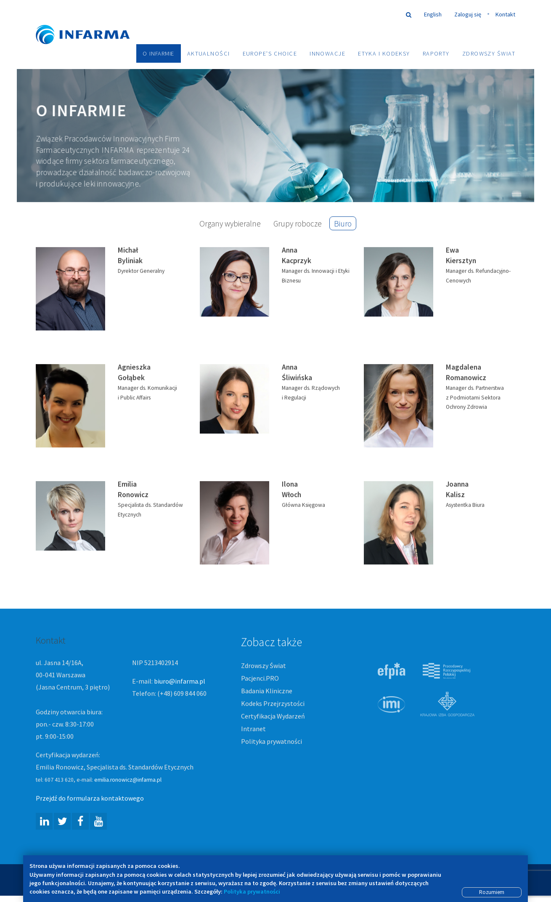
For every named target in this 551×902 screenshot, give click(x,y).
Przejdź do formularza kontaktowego (90, 799)
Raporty (436, 53)
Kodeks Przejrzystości (273, 704)
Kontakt (505, 14)
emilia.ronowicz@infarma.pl (128, 780)
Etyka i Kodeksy (384, 53)
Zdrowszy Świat (488, 53)
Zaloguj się (467, 14)
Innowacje (327, 53)
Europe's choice (270, 53)
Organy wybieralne (230, 224)
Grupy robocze (297, 224)
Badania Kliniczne (266, 691)
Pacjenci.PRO (260, 679)
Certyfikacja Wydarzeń (273, 717)
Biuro (343, 224)
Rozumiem (491, 892)
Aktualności (208, 53)
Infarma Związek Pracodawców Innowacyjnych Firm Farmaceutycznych (90, 22)
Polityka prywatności (271, 741)
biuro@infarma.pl (179, 682)
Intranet (253, 729)
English (433, 14)
